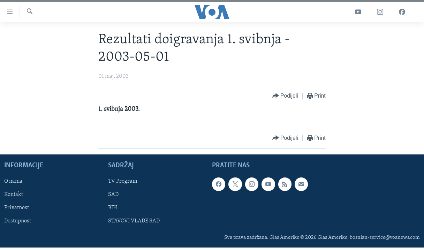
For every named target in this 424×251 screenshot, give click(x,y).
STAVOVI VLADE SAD (134, 221)
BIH (112, 208)
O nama (13, 181)
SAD (113, 194)
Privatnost (16, 208)
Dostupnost (17, 221)
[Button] (285, 96)
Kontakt (13, 194)
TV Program (122, 181)
